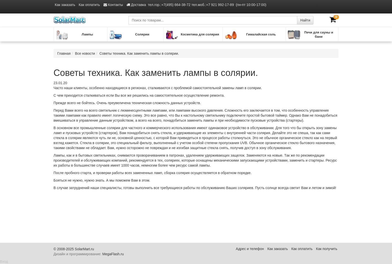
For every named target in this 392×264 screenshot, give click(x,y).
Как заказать (65, 5)
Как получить (326, 249)
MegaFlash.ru (113, 254)
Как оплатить (89, 5)
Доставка (136, 5)
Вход (4, 262)
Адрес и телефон (250, 249)
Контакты (113, 5)
